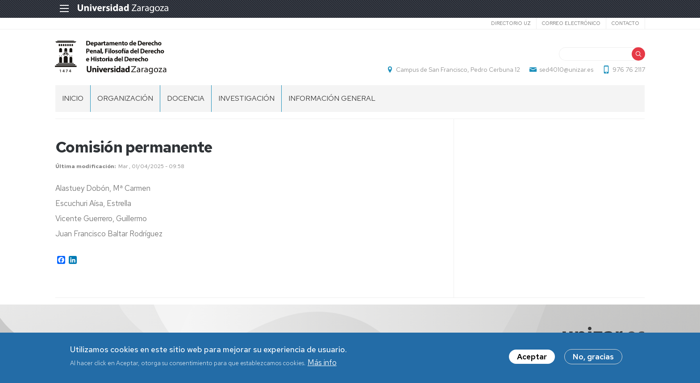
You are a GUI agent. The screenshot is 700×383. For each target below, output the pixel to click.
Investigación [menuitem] (246, 98)
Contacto (625, 23)
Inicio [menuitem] (72, 98)
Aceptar (532, 357)
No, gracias (593, 357)
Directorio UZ (510, 23)
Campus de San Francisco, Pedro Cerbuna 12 (458, 70)
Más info (322, 363)
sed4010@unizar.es (566, 70)
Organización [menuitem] (125, 98)
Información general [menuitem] (331, 98)
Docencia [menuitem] (185, 98)
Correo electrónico (571, 23)
